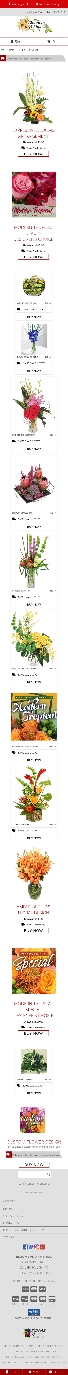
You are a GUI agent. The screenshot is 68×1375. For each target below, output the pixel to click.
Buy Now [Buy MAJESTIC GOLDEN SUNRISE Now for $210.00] (34, 682)
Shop (17, 41)
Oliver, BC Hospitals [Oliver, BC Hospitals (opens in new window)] (50, 1346)
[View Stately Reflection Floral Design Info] (34, 560)
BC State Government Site (47, 1356)
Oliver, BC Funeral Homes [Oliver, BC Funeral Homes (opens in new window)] (19, 1346)
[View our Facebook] (25, 1248)
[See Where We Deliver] (34, 1192)
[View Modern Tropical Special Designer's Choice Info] (34, 970)
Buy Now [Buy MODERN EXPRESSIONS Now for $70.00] (34, 527)
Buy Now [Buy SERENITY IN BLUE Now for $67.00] (34, 1093)
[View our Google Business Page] (31, 1248)
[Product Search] (34, 1174)
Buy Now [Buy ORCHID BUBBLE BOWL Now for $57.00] (34, 317)
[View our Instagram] (36, 1248)
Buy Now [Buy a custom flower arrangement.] (34, 1164)
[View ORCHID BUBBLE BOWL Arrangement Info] (34, 285)
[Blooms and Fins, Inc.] (34, 33)
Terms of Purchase (35, 1362)
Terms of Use (57, 1362)
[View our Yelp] (42, 1248)
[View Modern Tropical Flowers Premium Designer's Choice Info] (34, 716)
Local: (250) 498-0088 (34, 1273)
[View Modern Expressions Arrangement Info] (34, 483)
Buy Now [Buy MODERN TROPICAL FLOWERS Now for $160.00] (34, 760)
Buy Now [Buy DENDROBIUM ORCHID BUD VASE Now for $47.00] (34, 371)
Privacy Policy (12, 1362)
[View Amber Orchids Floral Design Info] (34, 874)
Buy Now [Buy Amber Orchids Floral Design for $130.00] (33, 930)
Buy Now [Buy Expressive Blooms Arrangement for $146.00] (33, 153)
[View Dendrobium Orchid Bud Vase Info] (34, 339)
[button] (34, 1312)
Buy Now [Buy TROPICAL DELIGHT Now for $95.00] (34, 838)
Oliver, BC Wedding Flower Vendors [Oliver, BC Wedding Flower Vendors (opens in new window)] (34, 1351)
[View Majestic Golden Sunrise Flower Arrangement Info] (34, 638)
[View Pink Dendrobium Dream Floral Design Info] (34, 405)
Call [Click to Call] (11, 1372)
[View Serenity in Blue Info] (34, 1061)
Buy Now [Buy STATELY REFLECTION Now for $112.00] (34, 604)
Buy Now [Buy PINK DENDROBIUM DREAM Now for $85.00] (34, 449)
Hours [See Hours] (56, 1372)
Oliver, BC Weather (16, 1356)
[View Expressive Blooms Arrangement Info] (34, 97)
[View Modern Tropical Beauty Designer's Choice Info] (34, 194)
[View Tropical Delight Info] (34, 794)
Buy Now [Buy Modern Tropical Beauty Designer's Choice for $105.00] (33, 256)
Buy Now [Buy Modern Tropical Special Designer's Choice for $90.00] (33, 1033)
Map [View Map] (34, 1372)
